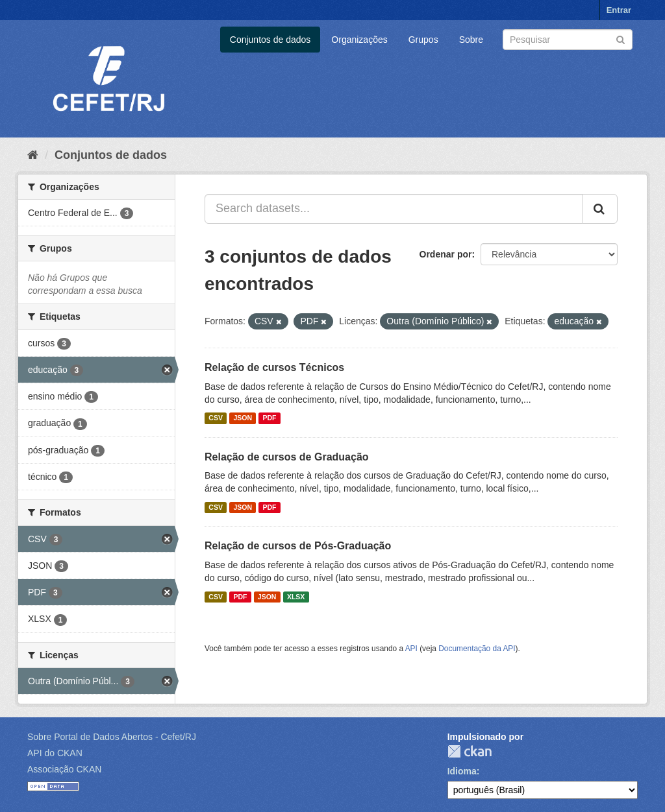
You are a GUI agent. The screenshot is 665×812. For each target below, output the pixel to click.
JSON (242, 418)
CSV (215, 418)
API (411, 648)
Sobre (471, 39)
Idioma (462, 771)
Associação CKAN (64, 769)
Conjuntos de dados (270, 39)
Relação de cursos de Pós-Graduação (298, 545)
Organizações (359, 39)
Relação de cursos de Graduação (287, 456)
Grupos (423, 39)
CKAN (469, 751)
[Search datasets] (568, 39)
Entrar (619, 10)
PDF (269, 418)
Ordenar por (446, 254)
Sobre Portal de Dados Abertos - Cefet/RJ (111, 737)
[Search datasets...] (394, 209)
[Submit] (620, 38)
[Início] (32, 155)
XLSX (296, 597)
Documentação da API (476, 648)
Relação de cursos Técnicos (274, 367)
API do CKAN (54, 753)
